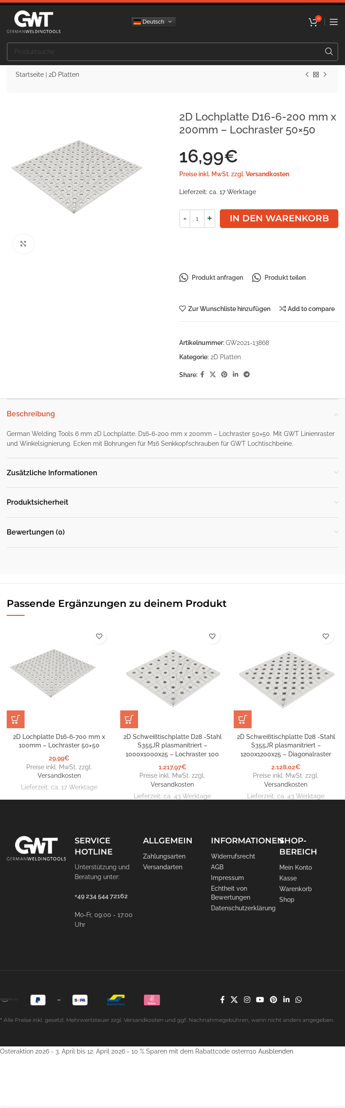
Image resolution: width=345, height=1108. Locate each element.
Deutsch (149, 21)
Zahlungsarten (164, 856)
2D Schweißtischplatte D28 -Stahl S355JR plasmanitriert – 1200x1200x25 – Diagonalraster (286, 745)
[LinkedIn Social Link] (235, 375)
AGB (217, 867)
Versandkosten (267, 174)
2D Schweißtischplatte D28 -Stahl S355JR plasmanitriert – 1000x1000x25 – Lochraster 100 (172, 745)
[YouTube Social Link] (260, 1000)
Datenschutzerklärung (240, 908)
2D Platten (64, 74)
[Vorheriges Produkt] (307, 75)
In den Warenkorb (279, 218)
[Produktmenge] (197, 218)
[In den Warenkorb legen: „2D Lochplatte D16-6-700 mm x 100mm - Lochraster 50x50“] (16, 719)
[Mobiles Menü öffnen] (334, 22)
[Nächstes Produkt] (324, 75)
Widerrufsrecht (233, 856)
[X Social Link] (213, 375)
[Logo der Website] (33, 21)
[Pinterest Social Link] (224, 375)
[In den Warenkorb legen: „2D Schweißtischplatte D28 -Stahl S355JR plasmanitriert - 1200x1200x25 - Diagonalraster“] (243, 719)
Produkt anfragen (211, 277)
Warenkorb (295, 888)
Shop (287, 899)
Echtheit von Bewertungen (230, 893)
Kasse (288, 878)
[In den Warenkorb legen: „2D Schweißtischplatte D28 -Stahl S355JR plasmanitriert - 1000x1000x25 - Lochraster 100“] (129, 719)
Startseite (30, 74)
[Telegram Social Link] (246, 375)
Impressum (227, 877)
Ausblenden (275, 1051)
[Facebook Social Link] (202, 375)
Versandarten (162, 867)
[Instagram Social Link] (247, 1000)
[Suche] (172, 51)
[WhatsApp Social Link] (298, 1000)
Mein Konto (295, 867)
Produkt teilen (279, 277)
